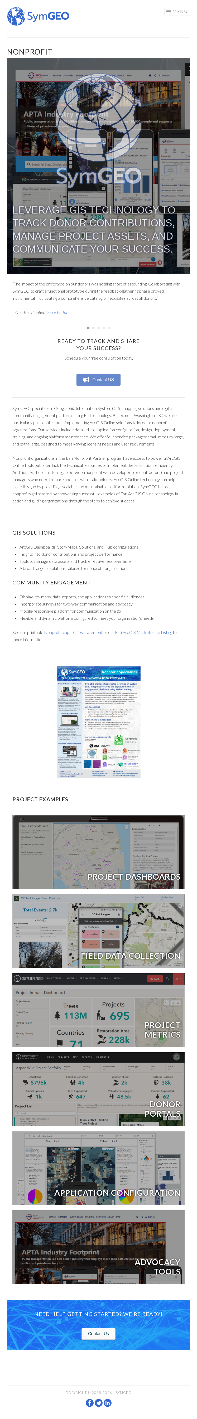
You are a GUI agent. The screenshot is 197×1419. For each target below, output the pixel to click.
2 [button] (93, 328)
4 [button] (104, 328)
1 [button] (88, 328)
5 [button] (109, 328)
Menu (180, 11)
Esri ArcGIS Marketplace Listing (143, 632)
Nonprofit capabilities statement (73, 632)
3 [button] (98, 328)
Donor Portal (56, 312)
